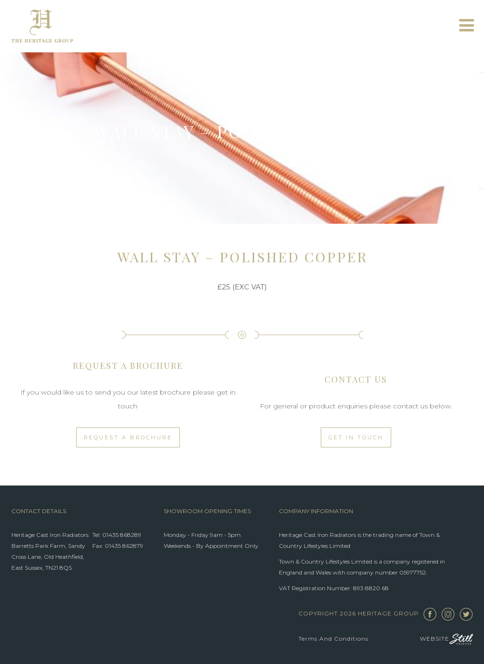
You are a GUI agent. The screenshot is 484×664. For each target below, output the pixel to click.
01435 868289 (121, 534)
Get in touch (356, 437)
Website (446, 639)
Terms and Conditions (333, 638)
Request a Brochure (128, 437)
